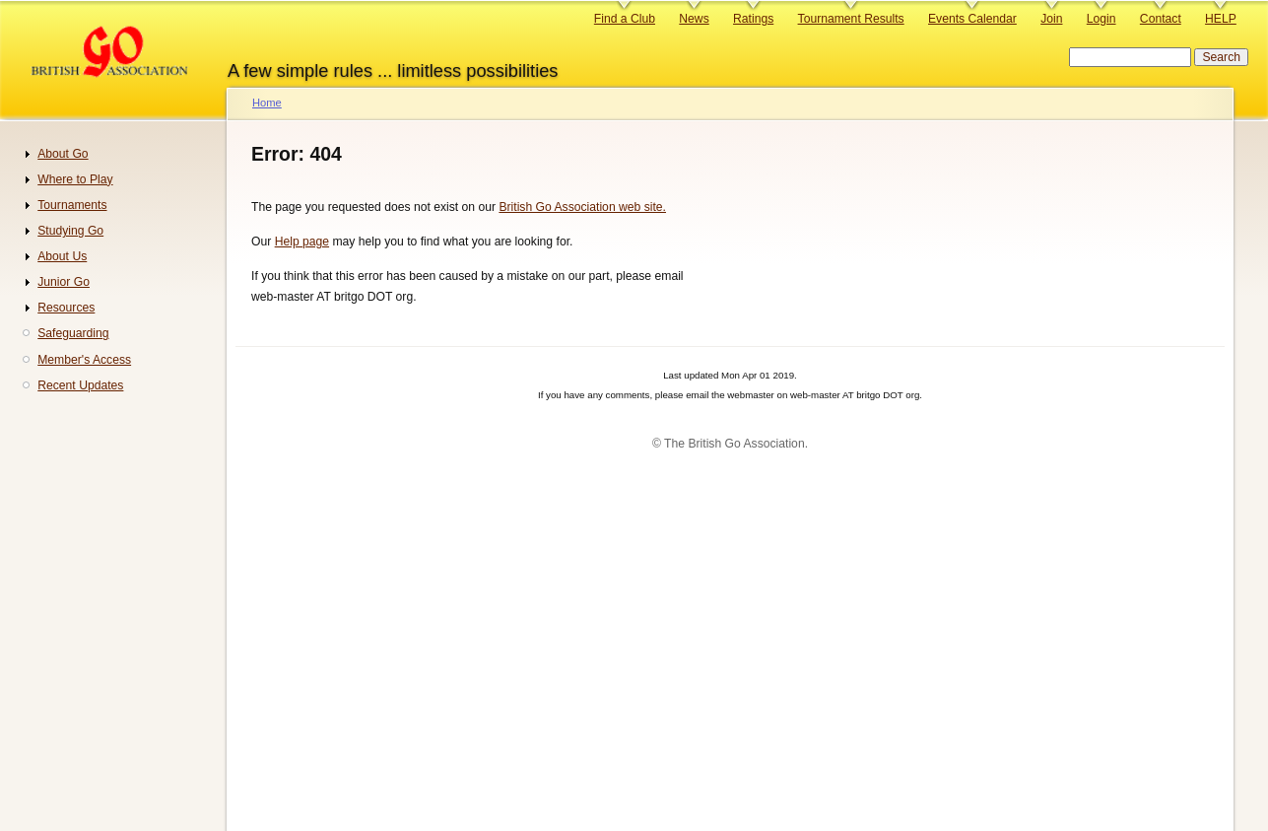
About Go (62, 154)
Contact (1160, 19)
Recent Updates (80, 385)
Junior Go (63, 282)
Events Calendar (972, 19)
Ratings (753, 19)
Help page (302, 241)
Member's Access (84, 360)
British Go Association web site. (582, 207)
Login (1101, 19)
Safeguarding (72, 333)
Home (267, 102)
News (693, 19)
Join (1051, 19)
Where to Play (74, 179)
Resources (66, 307)
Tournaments (71, 205)
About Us (62, 256)
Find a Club (624, 19)
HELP (1220, 19)
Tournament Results (851, 19)
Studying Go (70, 231)
